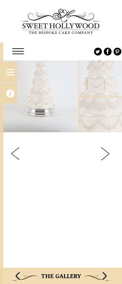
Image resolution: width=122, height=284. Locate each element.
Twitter (98, 51)
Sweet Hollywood (61, 21)
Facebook (108, 51)
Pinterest (117, 51)
